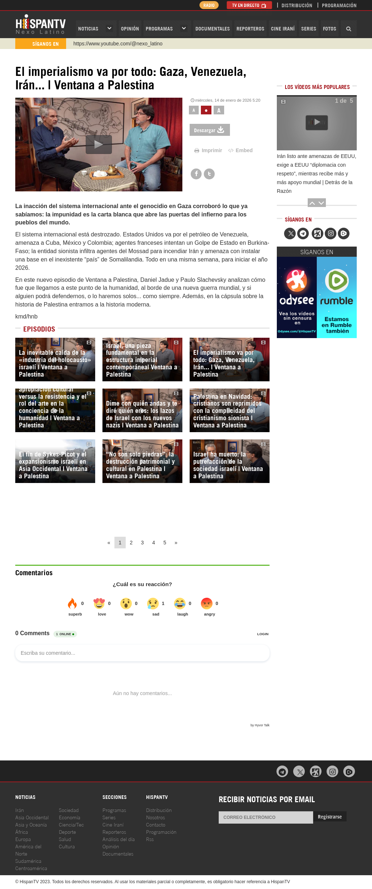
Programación (339, 5)
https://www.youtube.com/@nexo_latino (117, 43)
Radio (207, 5)
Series (308, 28)
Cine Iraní (283, 28)
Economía (69, 817)
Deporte (67, 831)
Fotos (329, 28)
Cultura (67, 846)
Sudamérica (28, 860)
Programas (159, 28)
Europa (23, 838)
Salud (65, 838)
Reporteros (250, 28)
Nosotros (155, 817)
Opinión (110, 846)
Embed (239, 150)
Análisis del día (118, 838)
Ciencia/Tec (71, 824)
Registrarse (330, 816)
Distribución (297, 5)
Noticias (88, 28)
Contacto (155, 824)
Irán (19, 809)
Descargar (210, 130)
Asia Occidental (32, 817)
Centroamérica (31, 867)
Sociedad (69, 809)
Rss (150, 838)
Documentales (212, 28)
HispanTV (40, 23)
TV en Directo (249, 5)
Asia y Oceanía (31, 824)
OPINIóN (130, 28)
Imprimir (207, 150)
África (21, 831)
